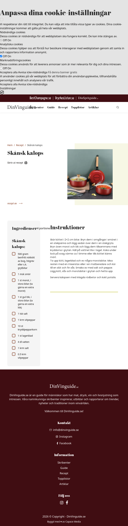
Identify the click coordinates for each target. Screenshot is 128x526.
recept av (14, 203)
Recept (63, 107)
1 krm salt (20, 348)
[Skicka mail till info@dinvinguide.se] (64, 430)
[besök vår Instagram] (64, 437)
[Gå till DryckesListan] (64, 98)
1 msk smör (21, 274)
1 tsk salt (20, 313)
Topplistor (78, 107)
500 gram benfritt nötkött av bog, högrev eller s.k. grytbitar (23, 261)
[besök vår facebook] (64, 443)
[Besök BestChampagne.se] (40, 98)
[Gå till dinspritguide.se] (88, 98)
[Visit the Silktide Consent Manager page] (64, 92)
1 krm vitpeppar (23, 319)
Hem (9, 145)
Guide (51, 107)
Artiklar (93, 107)
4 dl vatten (20, 341)
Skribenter (36, 107)
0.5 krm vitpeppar (20, 355)
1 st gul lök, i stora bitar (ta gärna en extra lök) (23, 302)
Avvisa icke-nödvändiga (32, 72)
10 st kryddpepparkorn (24, 327)
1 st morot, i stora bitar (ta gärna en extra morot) (23, 285)
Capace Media (73, 521)
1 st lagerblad (22, 335)
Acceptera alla (9, 72)
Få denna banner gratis (62, 72)
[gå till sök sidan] (118, 107)
